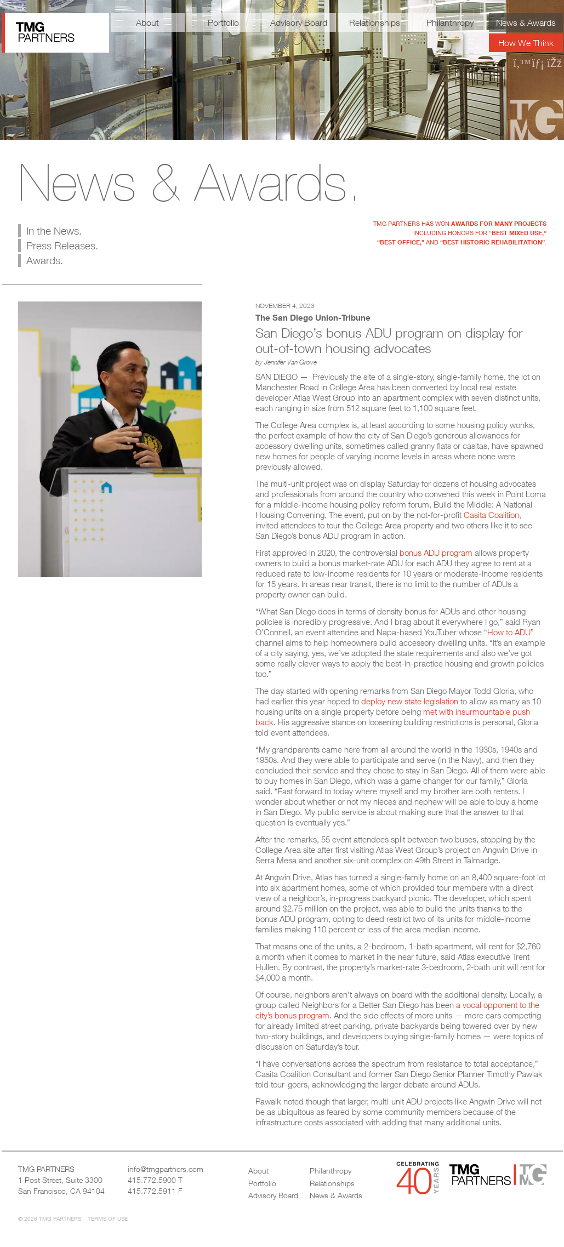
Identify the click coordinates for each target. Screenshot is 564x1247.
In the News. (54, 231)
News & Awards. (190, 182)
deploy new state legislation (409, 701)
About (147, 22)
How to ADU (509, 632)
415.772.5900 (152, 1180)
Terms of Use (108, 1218)
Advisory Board (298, 22)
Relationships (374, 22)
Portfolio (223, 22)
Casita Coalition (491, 515)
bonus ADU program (436, 552)
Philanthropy (450, 22)
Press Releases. (62, 246)
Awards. (44, 260)
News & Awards (526, 22)
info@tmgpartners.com (165, 1169)
